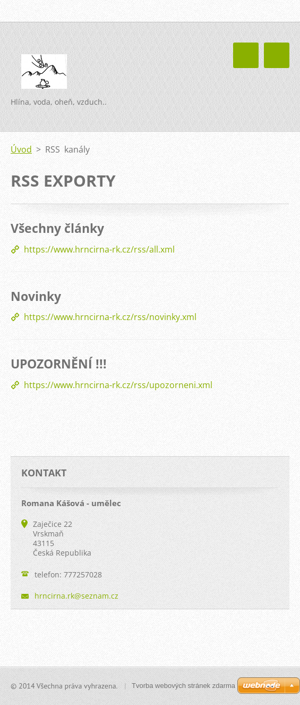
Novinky (36, 296)
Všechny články (57, 228)
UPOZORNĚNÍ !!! (59, 363)
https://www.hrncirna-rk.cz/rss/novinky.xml (110, 317)
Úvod (21, 149)
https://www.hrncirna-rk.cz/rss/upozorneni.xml (118, 385)
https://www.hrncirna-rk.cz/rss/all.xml (99, 249)
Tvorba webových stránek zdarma (183, 686)
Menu (276, 55)
